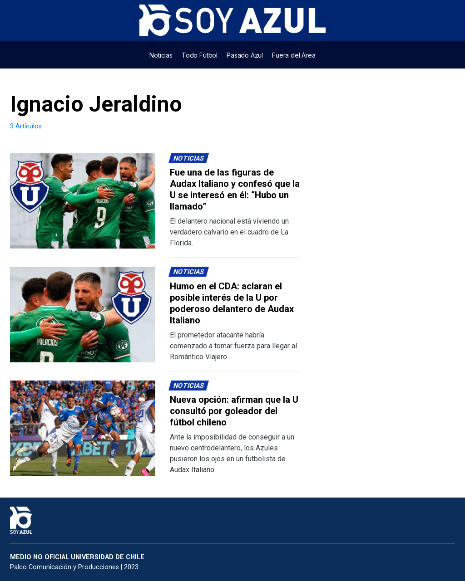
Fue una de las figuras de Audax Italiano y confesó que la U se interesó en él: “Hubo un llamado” (235, 189)
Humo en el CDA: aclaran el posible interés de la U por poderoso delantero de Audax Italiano (232, 303)
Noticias (189, 158)
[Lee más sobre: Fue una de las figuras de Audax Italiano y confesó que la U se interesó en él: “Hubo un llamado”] (82, 201)
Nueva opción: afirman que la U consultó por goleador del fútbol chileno (234, 411)
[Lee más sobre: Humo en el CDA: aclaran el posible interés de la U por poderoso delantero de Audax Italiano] (82, 314)
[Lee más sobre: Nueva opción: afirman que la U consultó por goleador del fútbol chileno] (82, 428)
